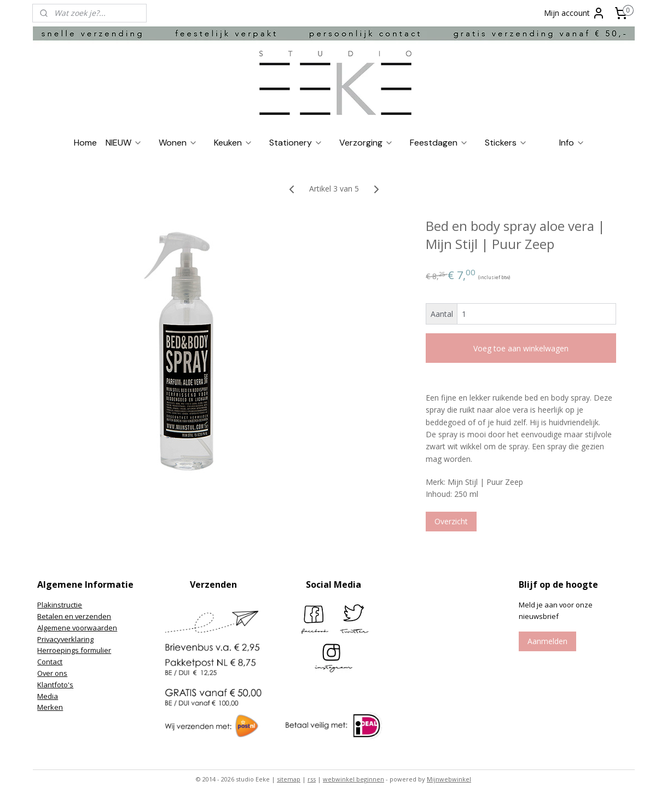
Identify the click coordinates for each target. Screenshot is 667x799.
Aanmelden (547, 641)
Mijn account (574, 13)
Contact (49, 662)
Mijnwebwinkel (449, 779)
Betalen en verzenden (74, 616)
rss (312, 779)
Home (85, 142)
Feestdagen (439, 142)
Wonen (178, 142)
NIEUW (124, 142)
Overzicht (450, 521)
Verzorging (366, 142)
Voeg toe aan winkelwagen (521, 348)
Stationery (296, 142)
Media (47, 696)
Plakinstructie (59, 605)
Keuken (233, 142)
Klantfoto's (55, 685)
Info (572, 142)
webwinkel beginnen (353, 779)
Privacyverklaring (65, 639)
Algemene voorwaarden (77, 628)
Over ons (52, 673)
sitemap (288, 779)
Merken (50, 707)
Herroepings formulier (74, 650)
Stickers (506, 142)
